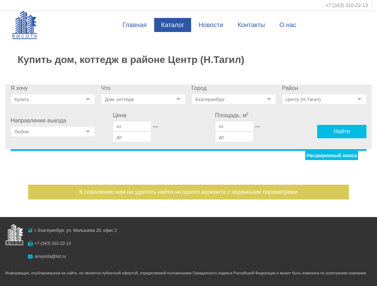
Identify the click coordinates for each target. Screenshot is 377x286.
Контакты (251, 24)
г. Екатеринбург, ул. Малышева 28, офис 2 (75, 230)
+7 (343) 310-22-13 (347, 5)
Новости (211, 24)
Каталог (172, 24)
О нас (287, 24)
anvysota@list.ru (50, 256)
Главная (134, 24)
